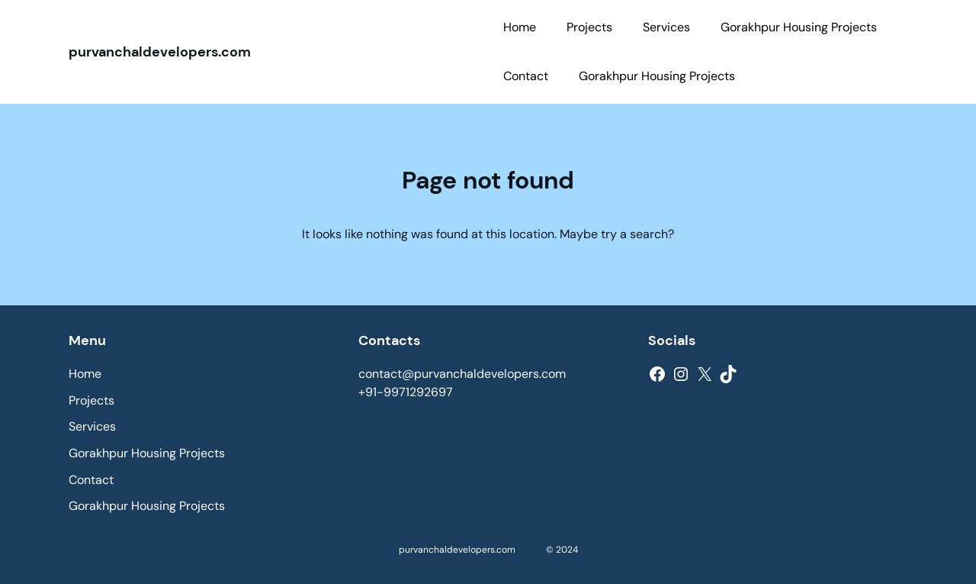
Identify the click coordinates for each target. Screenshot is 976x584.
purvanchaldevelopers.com (160, 52)
